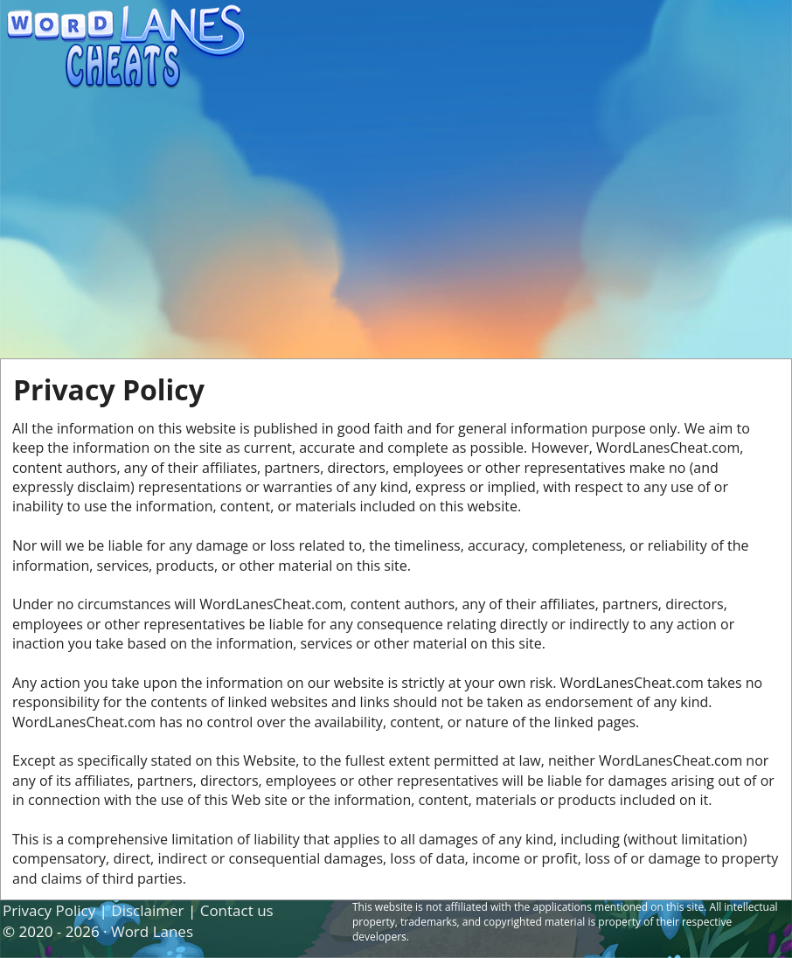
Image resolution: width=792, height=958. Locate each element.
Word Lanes (152, 931)
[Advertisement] (396, 227)
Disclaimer (147, 910)
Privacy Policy (49, 910)
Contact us (237, 910)
